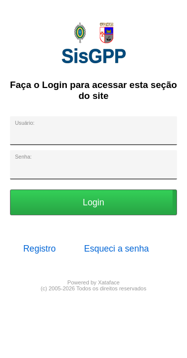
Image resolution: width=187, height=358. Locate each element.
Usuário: (24, 123)
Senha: (23, 157)
